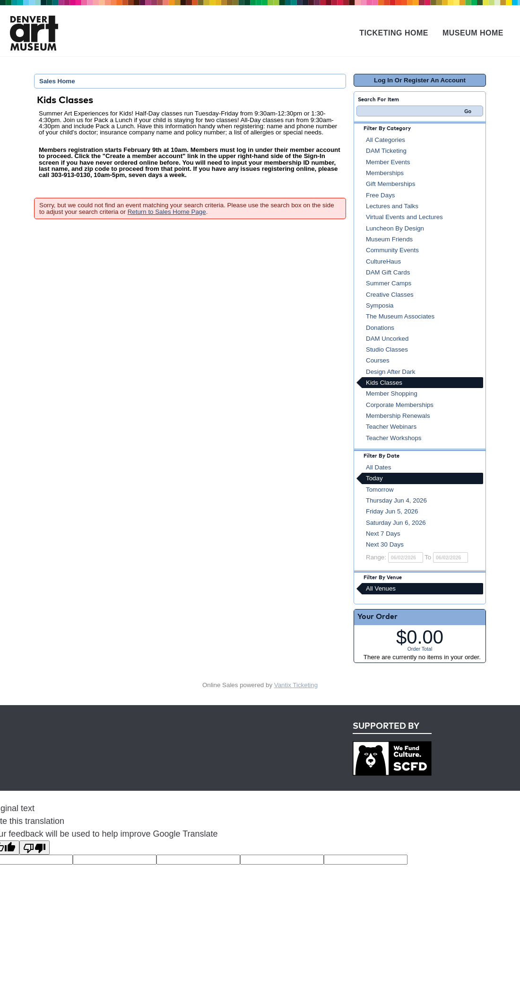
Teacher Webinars (391, 426)
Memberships (385, 173)
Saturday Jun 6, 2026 (396, 522)
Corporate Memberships (399, 404)
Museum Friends (389, 239)
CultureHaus (383, 261)
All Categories (385, 139)
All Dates (378, 467)
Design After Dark (390, 371)
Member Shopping (391, 393)
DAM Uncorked (387, 338)
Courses (378, 360)
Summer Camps (388, 283)
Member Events (388, 162)
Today (374, 478)
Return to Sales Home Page (167, 211)
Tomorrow (380, 489)
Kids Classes (384, 382)
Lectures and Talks (392, 206)
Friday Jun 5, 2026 (392, 511)
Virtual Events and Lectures (404, 217)
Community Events (392, 250)
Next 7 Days (383, 533)
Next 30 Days (385, 544)
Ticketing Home (393, 33)
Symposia (380, 305)
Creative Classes (390, 294)
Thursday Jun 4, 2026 (396, 500)
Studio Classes (387, 349)
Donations (380, 327)
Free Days (380, 195)
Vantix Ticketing (296, 685)
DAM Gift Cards (388, 272)
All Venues (381, 588)
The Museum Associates (400, 316)
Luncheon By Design (395, 228)
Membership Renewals (398, 415)
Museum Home (472, 33)
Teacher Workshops (394, 438)
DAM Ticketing (386, 150)
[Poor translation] (34, 847)
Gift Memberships (390, 183)
